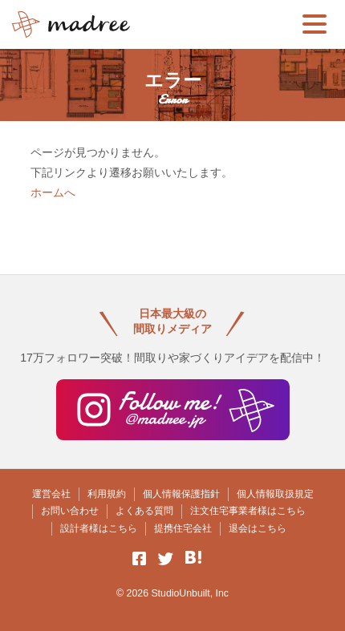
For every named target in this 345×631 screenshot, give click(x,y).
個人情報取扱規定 (275, 494)
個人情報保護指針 (181, 494)
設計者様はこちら (98, 528)
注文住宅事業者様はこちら (248, 510)
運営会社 (51, 494)
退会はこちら (257, 528)
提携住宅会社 (183, 528)
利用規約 (106, 494)
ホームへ (52, 192)
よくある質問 (144, 510)
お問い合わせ (70, 510)
